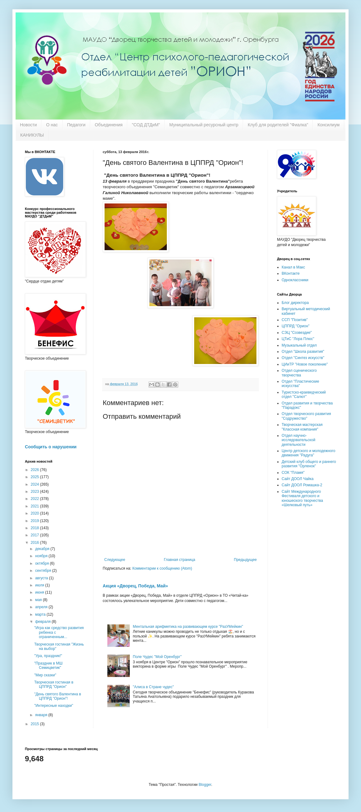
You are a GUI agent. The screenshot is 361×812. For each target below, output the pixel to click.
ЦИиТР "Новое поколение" (305, 364)
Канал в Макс (293, 267)
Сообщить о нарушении (51, 446)
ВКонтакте (291, 273)
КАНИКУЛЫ (32, 135)
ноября (42, 556)
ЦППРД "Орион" (295, 326)
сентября (43, 570)
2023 (35, 491)
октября (42, 563)
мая (39, 600)
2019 (35, 521)
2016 (35, 542)
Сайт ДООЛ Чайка (297, 479)
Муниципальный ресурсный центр (203, 124)
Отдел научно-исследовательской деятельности (298, 440)
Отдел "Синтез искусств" (303, 358)
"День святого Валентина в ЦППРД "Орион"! (57, 696)
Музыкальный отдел (299, 345)
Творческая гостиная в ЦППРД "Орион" (53, 684)
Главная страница (179, 560)
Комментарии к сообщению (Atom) (162, 568)
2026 (35, 470)
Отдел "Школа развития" (303, 351)
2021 (35, 506)
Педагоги (76, 124)
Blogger (205, 784)
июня (40, 592)
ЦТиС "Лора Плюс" (298, 339)
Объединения (109, 124)
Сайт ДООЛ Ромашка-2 (302, 485)
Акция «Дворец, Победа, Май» (135, 585)
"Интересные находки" (53, 705)
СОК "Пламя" (293, 472)
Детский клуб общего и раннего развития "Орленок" (309, 464)
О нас (52, 124)
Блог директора (295, 303)
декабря (42, 549)
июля (40, 585)
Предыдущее (245, 560)
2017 (35, 535)
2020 (35, 513)
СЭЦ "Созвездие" (297, 332)
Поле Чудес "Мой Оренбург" (157, 657)
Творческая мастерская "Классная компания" (302, 426)
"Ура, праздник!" (48, 656)
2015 (35, 724)
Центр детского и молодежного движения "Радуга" (308, 453)
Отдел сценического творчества (299, 372)
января (41, 715)
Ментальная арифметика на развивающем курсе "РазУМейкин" (188, 626)
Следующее (114, 560)
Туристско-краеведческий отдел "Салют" (304, 394)
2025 (35, 477)
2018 (35, 528)
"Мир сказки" (45, 675)
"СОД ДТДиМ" (146, 124)
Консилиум (328, 124)
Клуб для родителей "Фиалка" (278, 124)
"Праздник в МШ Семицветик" (48, 665)
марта (41, 614)
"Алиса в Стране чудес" (153, 687)
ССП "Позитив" (295, 320)
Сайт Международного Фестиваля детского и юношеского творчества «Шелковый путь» (302, 498)
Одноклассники (295, 280)
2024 (35, 484)
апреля (42, 607)
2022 (35, 499)
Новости (28, 124)
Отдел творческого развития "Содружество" (306, 416)
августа (42, 578)
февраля (43, 621)
